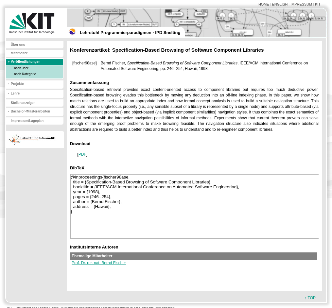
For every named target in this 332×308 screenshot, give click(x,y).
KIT (318, 4)
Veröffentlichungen (26, 61)
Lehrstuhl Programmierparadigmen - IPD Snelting (130, 32)
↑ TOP (310, 298)
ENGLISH (280, 4)
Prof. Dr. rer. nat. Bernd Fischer (99, 263)
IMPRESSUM (301, 4)
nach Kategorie (25, 74)
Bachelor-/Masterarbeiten (30, 111)
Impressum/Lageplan (27, 121)
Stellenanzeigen (23, 103)
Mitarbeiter (19, 53)
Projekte (17, 84)
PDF (82, 154)
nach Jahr (21, 68)
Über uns (18, 44)
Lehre (15, 93)
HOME (263, 4)
